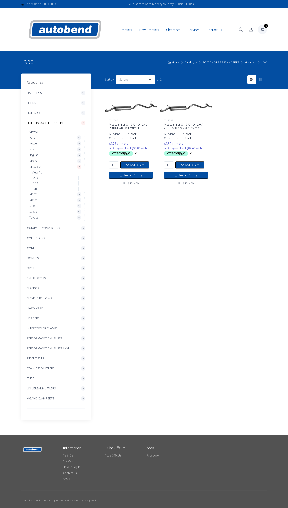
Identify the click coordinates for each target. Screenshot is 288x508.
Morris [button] (33, 194)
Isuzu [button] (32, 149)
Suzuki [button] (33, 211)
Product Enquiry (131, 175)
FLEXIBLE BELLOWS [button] (39, 298)
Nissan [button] (33, 200)
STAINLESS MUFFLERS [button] (40, 368)
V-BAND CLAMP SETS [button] (40, 398)
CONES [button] (31, 248)
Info (136, 153)
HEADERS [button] (33, 318)
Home (173, 62)
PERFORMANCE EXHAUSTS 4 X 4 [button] (48, 348)
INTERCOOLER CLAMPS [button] (42, 328)
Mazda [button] (33, 160)
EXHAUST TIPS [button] (36, 278)
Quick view (131, 182)
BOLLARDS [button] (34, 113)
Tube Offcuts (113, 455)
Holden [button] (33, 143)
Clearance (173, 30)
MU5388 (168, 120)
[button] (240, 29)
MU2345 (113, 120)
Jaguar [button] (33, 155)
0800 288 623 (51, 4)
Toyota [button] (33, 217)
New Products (149, 30)
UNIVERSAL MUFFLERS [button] (41, 388)
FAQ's (66, 478)
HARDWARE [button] (35, 308)
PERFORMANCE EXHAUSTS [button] (44, 338)
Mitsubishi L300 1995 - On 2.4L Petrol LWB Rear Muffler (128, 126)
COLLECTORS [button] (36, 238)
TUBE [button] (30, 378)
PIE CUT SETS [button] (35, 358)
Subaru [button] (33, 206)
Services (193, 30)
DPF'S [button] (30, 268)
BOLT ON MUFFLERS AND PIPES (221, 62)
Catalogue (191, 62)
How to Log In (71, 467)
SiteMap (68, 461)
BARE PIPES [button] (34, 93)
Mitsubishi (250, 62)
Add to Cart (135, 164)
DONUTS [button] (33, 258)
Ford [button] (32, 137)
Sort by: (109, 79)
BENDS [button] (31, 103)
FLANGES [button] (33, 288)
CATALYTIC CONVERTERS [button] (43, 228)
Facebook (153, 455)
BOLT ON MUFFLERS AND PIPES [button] (47, 123)
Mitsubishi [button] (35, 166)
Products (125, 30)
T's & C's (68, 455)
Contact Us (214, 30)
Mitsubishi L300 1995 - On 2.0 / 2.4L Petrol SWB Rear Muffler (183, 126)
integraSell (90, 500)
